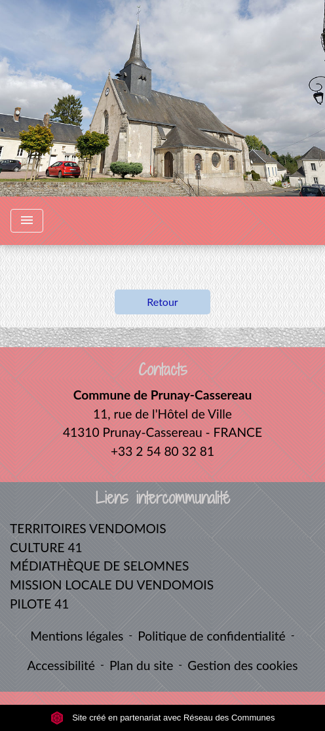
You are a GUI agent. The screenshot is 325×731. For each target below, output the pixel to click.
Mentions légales (76, 635)
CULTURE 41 (46, 547)
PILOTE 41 (39, 603)
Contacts (162, 369)
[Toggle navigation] (26, 221)
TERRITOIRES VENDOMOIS (88, 528)
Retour (162, 301)
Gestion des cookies (242, 665)
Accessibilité (61, 665)
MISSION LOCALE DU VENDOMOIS (112, 584)
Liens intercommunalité (163, 498)
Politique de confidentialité (211, 635)
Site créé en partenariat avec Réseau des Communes (162, 717)
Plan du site (141, 665)
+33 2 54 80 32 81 (162, 451)
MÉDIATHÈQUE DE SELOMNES (99, 565)
